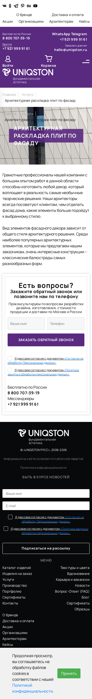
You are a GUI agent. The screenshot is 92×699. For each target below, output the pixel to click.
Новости (82, 585)
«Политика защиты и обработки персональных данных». (43, 372)
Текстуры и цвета (75, 567)
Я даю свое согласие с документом (45, 360)
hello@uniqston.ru (70, 49)
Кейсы (84, 21)
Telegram (79, 34)
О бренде (24, 14)
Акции (7, 21)
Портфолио (12, 591)
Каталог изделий (16, 567)
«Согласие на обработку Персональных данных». (45, 360)
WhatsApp (61, 34)
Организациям (31, 21)
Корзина (48, 65)
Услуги (8, 579)
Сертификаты (13, 597)
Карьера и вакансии (73, 579)
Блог (86, 597)
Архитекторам (61, 21)
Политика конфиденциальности (43, 468)
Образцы (82, 609)
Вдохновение (78, 573)
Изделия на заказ (17, 573)
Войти (7, 65)
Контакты (10, 603)
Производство (14, 585)
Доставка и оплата (68, 14)
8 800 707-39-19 (16, 38)
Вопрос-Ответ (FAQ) (72, 591)
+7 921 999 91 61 (16, 48)
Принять (69, 673)
